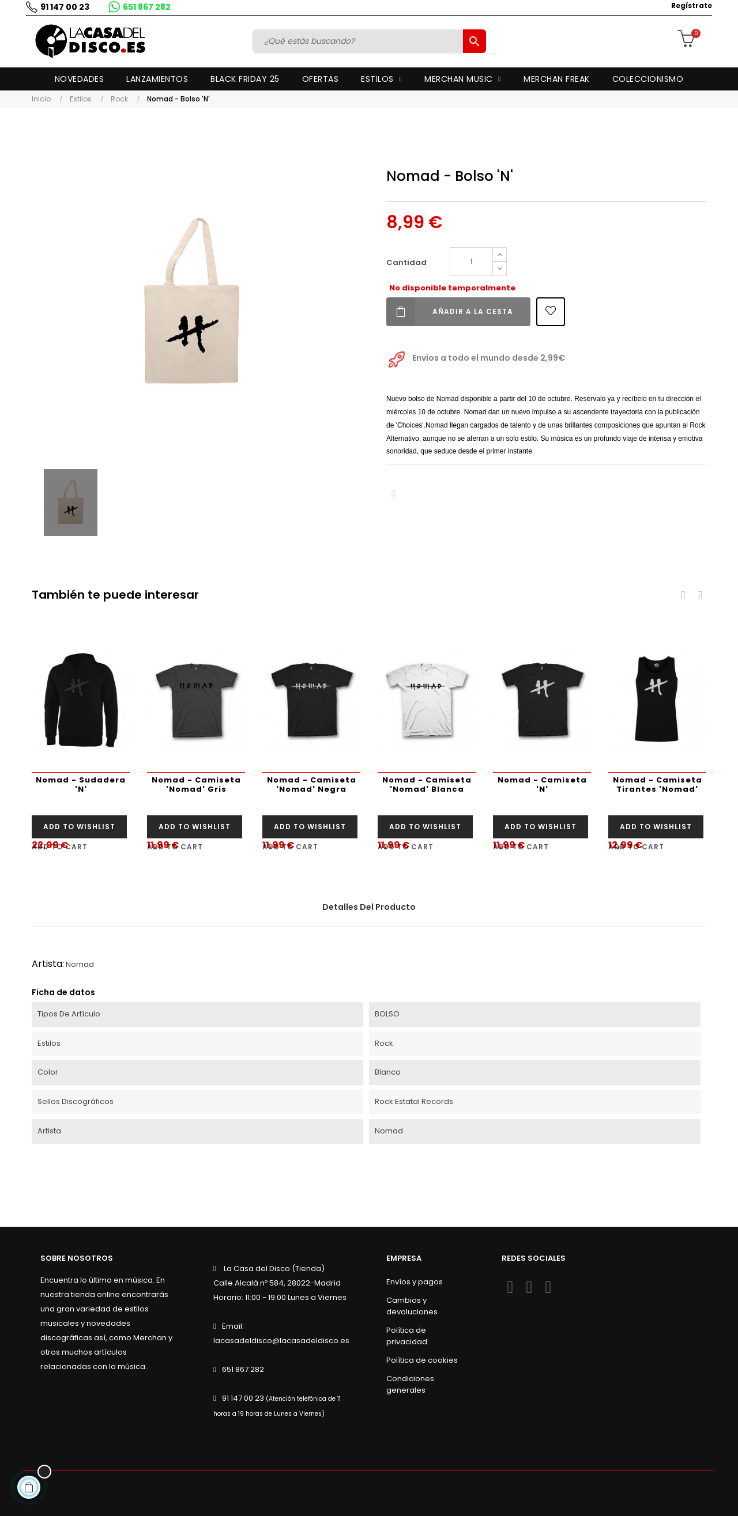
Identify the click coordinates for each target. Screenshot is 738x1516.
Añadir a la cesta (449, 311)
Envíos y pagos (414, 1281)
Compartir (393, 494)
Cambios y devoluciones (412, 1306)
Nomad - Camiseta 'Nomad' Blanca (427, 784)
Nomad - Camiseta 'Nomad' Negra (311, 784)
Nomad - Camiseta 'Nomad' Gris (196, 784)
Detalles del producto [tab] (369, 907)
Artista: (48, 963)
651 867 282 (144, 7)
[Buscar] (359, 40)
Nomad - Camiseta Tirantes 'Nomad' (657, 784)
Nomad (80, 964)
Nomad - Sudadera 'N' (81, 784)
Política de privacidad (406, 1336)
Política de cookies (422, 1360)
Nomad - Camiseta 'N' (542, 784)
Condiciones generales (410, 1384)
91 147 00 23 (61, 7)
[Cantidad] (471, 261)
